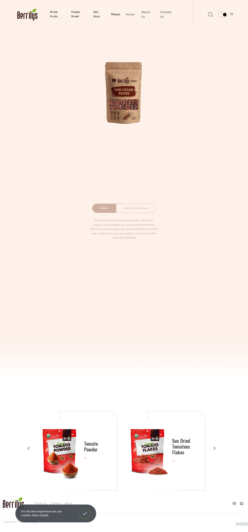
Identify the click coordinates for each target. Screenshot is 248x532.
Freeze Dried (75, 14)
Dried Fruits (54, 14)
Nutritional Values (136, 208)
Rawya (115, 14)
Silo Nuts (96, 14)
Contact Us (165, 14)
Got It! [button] (85, 510)
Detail (104, 208)
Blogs (68, 503)
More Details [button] (40, 515)
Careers (55, 503)
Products (40, 503)
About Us (145, 14)
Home (130, 14)
